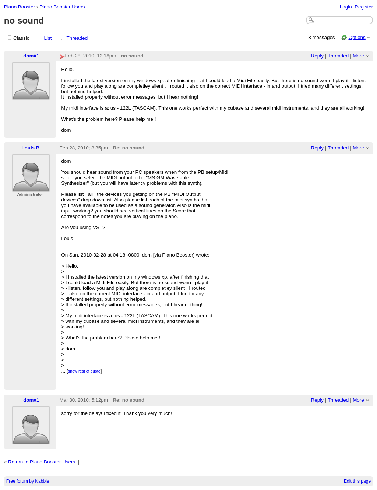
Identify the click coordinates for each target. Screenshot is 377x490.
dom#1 (31, 56)
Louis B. (31, 148)
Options (356, 37)
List (48, 38)
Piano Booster (19, 7)
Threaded (77, 38)
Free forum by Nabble (27, 481)
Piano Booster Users (62, 7)
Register (364, 7)
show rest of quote (84, 371)
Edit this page (357, 481)
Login (346, 7)
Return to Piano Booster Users (41, 462)
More (358, 56)
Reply (317, 56)
